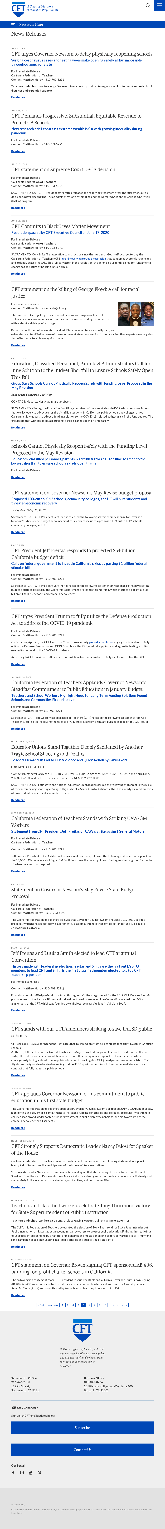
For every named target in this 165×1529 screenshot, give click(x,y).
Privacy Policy (18, 1504)
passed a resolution (101, 642)
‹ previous (53, 1305)
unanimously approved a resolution (84, 258)
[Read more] (136, 314)
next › (115, 1305)
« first (41, 1305)
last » (124, 1305)
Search (148, 5)
